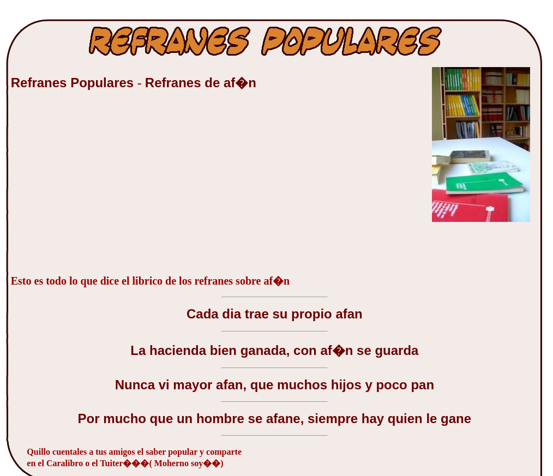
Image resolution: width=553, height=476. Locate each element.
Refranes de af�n (200, 82)
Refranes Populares (74, 82)
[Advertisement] (93, 187)
